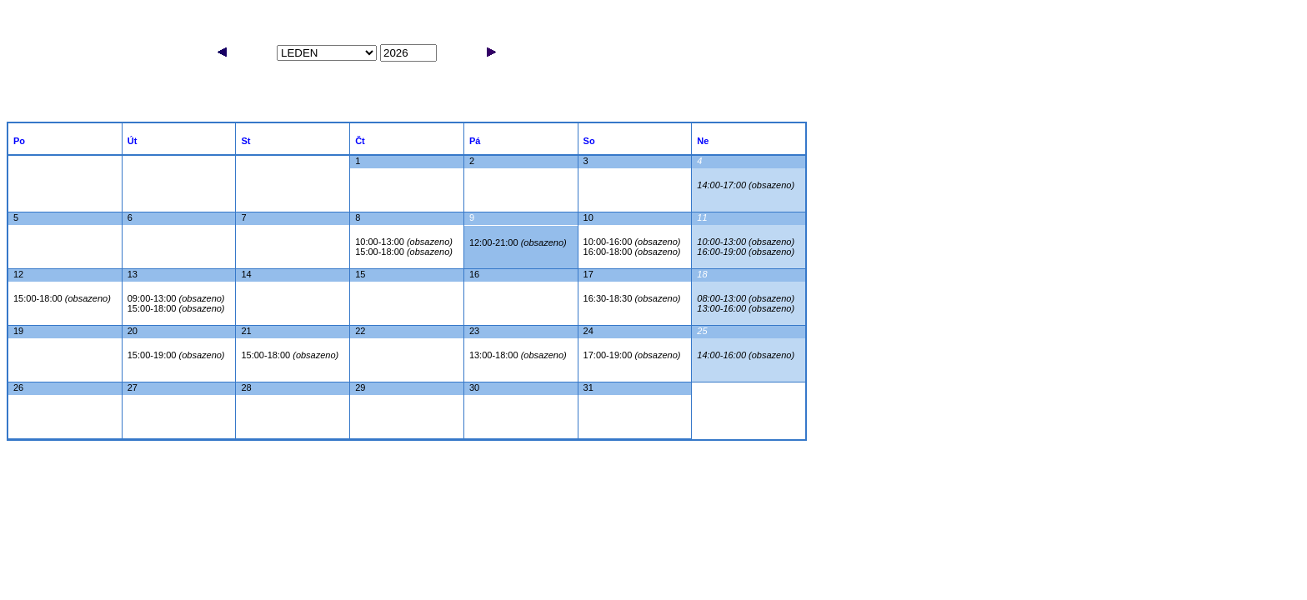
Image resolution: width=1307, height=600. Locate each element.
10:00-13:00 (404, 242)
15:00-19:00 (176, 355)
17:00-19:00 (632, 355)
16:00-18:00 (632, 252)
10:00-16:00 (632, 242)
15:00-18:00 (404, 252)
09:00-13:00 (176, 298)
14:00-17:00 (745, 185)
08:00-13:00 (745, 298)
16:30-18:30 (632, 298)
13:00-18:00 (518, 355)
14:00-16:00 (745, 355)
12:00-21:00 (518, 243)
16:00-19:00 (745, 252)
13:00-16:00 (745, 308)
